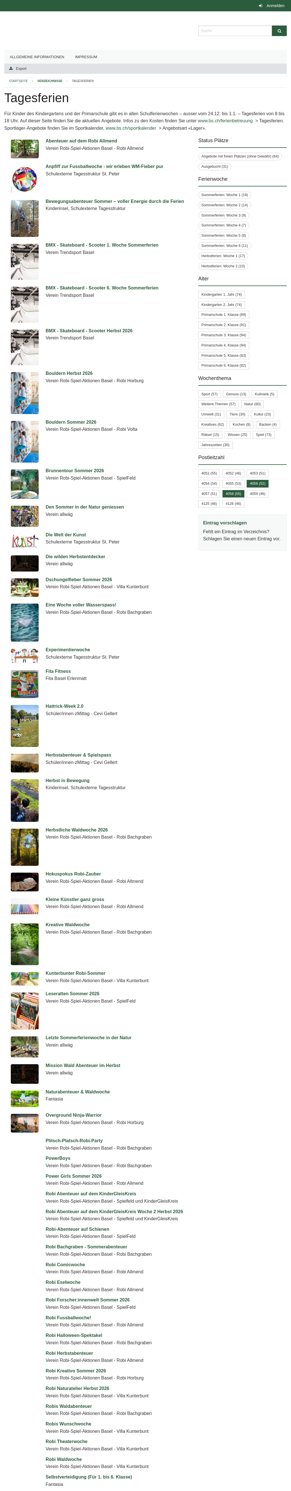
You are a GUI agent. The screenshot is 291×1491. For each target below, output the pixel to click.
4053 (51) (257, 473)
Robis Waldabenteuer (68, 1298)
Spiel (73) (263, 434)
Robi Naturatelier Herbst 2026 (77, 1281)
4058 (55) (233, 494)
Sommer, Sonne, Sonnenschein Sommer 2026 (94, 1404)
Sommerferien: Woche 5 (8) (223, 235)
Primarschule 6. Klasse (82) (223, 365)
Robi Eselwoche (62, 1174)
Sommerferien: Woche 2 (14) (224, 205)
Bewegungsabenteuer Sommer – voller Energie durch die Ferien (114, 201)
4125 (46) (209, 503)
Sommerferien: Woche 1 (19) (224, 195)
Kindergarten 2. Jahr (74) (221, 305)
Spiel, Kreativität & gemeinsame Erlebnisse (92, 1440)
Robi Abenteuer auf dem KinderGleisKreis (90, 1086)
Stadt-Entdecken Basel (70, 1475)
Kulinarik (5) (264, 394)
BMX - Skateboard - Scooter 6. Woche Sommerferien (101, 287)
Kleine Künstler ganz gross (74, 891)
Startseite (18, 81)
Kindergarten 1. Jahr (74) (221, 294)
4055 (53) (233, 483)
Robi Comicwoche (65, 1157)
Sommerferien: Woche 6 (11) (224, 245)
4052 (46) (233, 473)
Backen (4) (268, 424)
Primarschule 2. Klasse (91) (223, 325)
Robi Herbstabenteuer (69, 1245)
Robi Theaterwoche (66, 1334)
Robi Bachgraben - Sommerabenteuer (86, 1139)
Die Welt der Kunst (65, 534)
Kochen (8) (242, 424)
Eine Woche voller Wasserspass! (80, 604)
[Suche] (279, 31)
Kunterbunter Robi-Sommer (75, 927)
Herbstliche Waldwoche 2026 (76, 830)
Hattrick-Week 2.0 (64, 706)
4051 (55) (209, 473)
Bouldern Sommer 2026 (70, 422)
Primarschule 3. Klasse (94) (223, 335)
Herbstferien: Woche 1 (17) (223, 256)
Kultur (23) (262, 414)
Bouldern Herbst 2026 (68, 373)
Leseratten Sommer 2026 (72, 944)
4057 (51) (209, 494)
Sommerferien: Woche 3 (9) (223, 215)
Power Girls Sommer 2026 (73, 1068)
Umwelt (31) (211, 414)
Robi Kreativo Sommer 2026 (75, 1263)
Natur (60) (252, 404)
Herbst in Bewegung (67, 780)
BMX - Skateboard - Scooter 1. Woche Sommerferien (101, 245)
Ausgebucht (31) (214, 166)
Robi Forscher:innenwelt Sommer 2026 (87, 1192)
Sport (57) (209, 394)
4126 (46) (233, 503)
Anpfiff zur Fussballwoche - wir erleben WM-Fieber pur (104, 166)
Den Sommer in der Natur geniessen (84, 507)
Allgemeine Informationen (37, 57)
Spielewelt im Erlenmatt (71, 1422)
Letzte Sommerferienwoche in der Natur (88, 962)
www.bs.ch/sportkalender (132, 128)
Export (21, 68)
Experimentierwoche (67, 649)
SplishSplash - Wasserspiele (76, 1458)
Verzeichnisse (50, 81)
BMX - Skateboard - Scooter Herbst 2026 (88, 330)
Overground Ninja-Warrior (73, 1015)
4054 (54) (209, 483)
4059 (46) (257, 494)
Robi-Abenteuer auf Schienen (77, 1121)
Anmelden (275, 5)
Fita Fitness (58, 671)
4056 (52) (257, 483)
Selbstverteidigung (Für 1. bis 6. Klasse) (88, 1369)
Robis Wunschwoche (68, 1316)
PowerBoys (57, 1051)
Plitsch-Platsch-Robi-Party (74, 1033)
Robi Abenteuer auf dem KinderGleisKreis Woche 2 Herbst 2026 (114, 1104)
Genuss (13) (236, 394)
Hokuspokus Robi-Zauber (73, 874)
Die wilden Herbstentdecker (75, 556)
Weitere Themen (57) (218, 404)
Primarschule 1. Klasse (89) (223, 314)
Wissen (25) (237, 434)
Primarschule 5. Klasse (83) (223, 355)
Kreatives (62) (212, 424)
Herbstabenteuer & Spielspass (78, 755)
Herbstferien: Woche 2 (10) (223, 266)
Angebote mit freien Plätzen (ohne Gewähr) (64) (240, 156)
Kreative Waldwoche (67, 909)
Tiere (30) (237, 414)
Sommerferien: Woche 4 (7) (223, 225)
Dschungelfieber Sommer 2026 (78, 579)
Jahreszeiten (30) (215, 445)
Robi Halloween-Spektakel (73, 1228)
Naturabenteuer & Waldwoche (77, 998)
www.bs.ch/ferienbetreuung (226, 120)
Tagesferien (83, 81)
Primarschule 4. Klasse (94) (223, 345)
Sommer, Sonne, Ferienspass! (78, 1387)
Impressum (86, 57)
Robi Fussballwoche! (68, 1210)
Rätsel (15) (210, 434)
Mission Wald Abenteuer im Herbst (82, 980)
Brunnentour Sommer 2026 (74, 470)
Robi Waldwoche (63, 1351)
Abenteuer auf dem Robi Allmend (81, 140)
